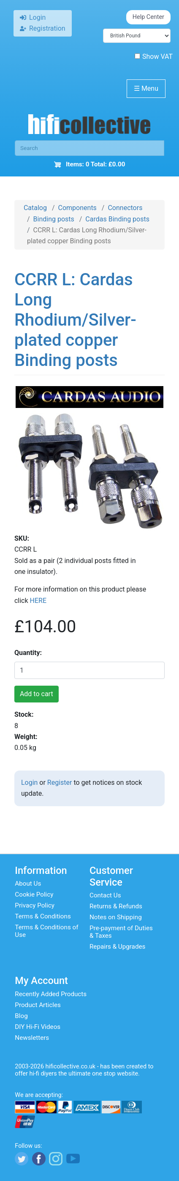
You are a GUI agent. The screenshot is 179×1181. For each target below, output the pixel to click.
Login (29, 782)
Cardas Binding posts (117, 219)
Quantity (27, 653)
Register (59, 782)
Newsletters (32, 1038)
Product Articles (38, 1005)
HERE (38, 601)
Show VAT (154, 56)
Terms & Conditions (43, 916)
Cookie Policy (34, 894)
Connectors (125, 208)
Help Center (148, 17)
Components (77, 208)
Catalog (35, 208)
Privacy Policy (34, 905)
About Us (28, 883)
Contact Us (105, 895)
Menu (146, 88)
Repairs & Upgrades (117, 946)
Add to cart (36, 694)
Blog (21, 1016)
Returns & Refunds (116, 906)
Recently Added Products (51, 994)
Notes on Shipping (116, 917)
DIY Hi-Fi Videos (37, 1027)
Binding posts (53, 219)
